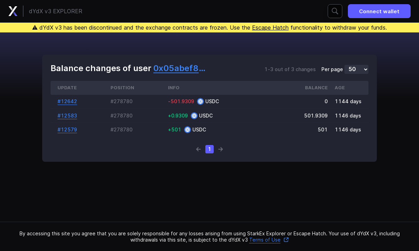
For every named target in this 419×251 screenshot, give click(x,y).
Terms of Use (269, 240)
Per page (332, 69)
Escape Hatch (270, 27)
